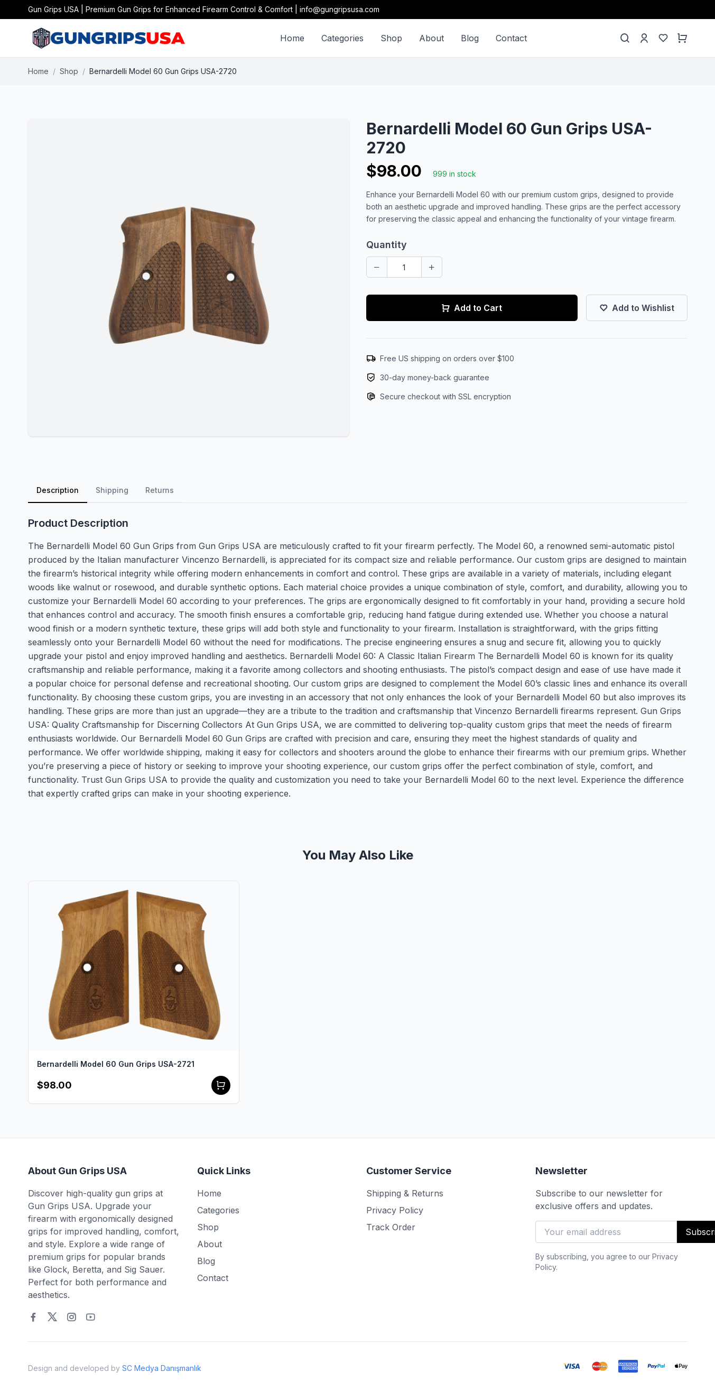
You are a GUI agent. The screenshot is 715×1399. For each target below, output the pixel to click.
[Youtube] (90, 1317)
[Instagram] (71, 1317)
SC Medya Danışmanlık (161, 1368)
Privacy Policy (394, 1210)
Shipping (112, 490)
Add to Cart (471, 307)
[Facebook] (33, 1317)
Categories (342, 38)
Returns (159, 490)
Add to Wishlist (636, 307)
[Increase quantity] (431, 267)
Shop (391, 38)
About (431, 38)
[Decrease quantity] (376, 267)
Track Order (390, 1227)
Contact (511, 38)
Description (57, 490)
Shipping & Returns (404, 1193)
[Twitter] (52, 1317)
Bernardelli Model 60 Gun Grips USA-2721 (115, 1063)
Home (292, 38)
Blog (470, 38)
